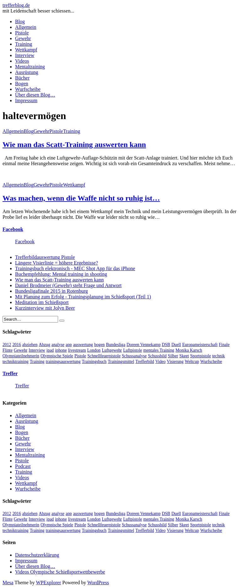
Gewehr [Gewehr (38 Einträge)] (20, 350)
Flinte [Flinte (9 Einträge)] (8, 350)
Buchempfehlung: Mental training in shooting (61, 274)
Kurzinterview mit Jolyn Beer (45, 308)
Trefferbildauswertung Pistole (45, 257)
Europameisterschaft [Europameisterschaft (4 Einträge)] (200, 344)
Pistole (22, 32)
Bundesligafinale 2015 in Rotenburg (51, 291)
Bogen (21, 83)
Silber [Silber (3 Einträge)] (173, 356)
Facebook (13, 229)
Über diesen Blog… (35, 94)
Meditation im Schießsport (42, 302)
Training (23, 44)
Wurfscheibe (27, 89)
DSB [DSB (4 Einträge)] (166, 344)
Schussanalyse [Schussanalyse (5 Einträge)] (134, 356)
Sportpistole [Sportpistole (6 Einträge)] (200, 356)
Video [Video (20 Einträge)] (160, 361)
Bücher (22, 78)
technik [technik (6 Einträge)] (218, 356)
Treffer (10, 373)
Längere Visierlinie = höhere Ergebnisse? (56, 262)
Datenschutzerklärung (37, 555)
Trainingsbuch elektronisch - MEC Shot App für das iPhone (75, 268)
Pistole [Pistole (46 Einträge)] (80, 356)
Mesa (8, 582)
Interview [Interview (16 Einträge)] (37, 350)
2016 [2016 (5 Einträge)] (16, 344)
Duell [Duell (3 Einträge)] (176, 344)
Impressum (26, 100)
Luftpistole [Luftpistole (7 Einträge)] (132, 350)
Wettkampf (26, 49)
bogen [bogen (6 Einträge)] (99, 344)
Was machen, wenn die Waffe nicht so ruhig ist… (81, 198)
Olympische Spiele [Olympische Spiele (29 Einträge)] (56, 356)
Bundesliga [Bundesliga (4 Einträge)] (116, 344)
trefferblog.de (16, 5)
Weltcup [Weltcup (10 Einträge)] (192, 361)
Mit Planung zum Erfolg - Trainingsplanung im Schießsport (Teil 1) (83, 296)
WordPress (98, 582)
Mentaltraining (30, 66)
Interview (24, 55)
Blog (20, 21)
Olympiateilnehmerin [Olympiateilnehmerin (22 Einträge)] (21, 356)
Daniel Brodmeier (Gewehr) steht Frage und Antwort (68, 285)
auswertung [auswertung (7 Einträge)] (83, 344)
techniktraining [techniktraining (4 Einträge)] (16, 361)
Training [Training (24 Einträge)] (37, 361)
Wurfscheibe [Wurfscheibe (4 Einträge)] (211, 361)
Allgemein (25, 27)
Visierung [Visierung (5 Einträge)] (175, 361)
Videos (22, 61)
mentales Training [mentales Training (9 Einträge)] (158, 350)
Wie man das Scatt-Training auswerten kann (74, 144)
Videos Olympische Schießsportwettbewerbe (60, 572)
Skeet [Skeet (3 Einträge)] (184, 356)
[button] (25, 173)
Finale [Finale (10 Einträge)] (224, 344)
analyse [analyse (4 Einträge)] (57, 344)
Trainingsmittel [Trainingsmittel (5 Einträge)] (121, 361)
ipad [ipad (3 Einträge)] (50, 350)
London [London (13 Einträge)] (94, 350)
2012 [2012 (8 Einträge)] (7, 344)
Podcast (23, 466)
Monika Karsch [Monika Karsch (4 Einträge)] (188, 350)
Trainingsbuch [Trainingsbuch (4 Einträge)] (94, 361)
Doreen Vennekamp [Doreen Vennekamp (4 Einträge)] (143, 344)
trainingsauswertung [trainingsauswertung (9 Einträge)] (63, 361)
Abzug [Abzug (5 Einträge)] (45, 344)
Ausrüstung (26, 72)
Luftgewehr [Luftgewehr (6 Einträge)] (112, 350)
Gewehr (23, 38)
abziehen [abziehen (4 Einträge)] (30, 344)
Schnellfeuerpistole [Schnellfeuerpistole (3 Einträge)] (103, 356)
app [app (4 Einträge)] (69, 344)
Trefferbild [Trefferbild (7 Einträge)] (145, 361)
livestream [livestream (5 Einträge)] (77, 350)
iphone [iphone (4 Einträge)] (61, 350)
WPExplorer (48, 582)
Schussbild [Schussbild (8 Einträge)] (157, 356)
